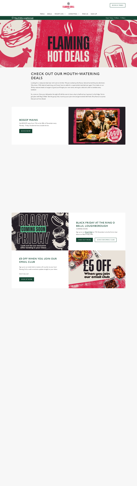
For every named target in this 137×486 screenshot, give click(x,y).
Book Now (25, 131)
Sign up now (26, 279)
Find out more (84, 240)
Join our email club (106, 240)
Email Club (88, 232)
